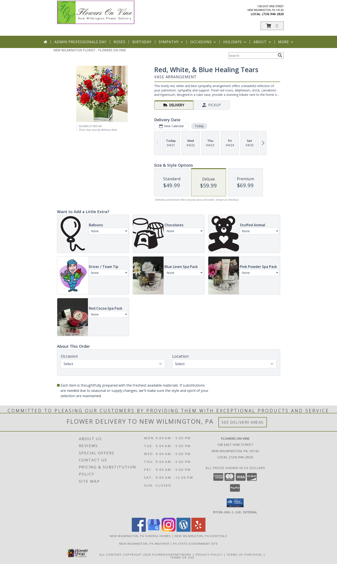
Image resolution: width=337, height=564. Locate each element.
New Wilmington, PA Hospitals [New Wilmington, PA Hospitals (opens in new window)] (201, 536)
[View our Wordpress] (184, 530)
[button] (272, 25)
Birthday (141, 41)
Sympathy (171, 41)
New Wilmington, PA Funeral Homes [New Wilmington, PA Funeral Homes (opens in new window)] (140, 536)
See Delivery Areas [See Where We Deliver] (243, 422)
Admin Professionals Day (80, 41)
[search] (280, 55)
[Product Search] (252, 55)
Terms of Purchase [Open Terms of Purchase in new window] (244, 554)
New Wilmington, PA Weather (144, 543)
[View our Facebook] (139, 530)
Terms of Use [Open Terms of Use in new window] (182, 557)
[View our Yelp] (198, 530)
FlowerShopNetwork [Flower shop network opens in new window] (171, 554)
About (262, 41)
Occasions (203, 41)
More (286, 41)
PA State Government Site (195, 543)
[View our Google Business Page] (154, 530)
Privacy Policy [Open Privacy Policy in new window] (209, 554)
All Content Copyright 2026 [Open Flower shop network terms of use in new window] (125, 554)
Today (198, 126)
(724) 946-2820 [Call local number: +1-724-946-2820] (273, 14)
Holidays (235, 41)
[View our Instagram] (169, 530)
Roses (119, 41)
